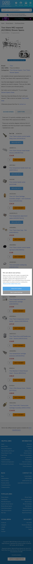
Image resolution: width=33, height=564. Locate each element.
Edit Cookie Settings (16, 292)
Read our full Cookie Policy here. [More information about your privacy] (12, 284)
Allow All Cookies (16, 288)
